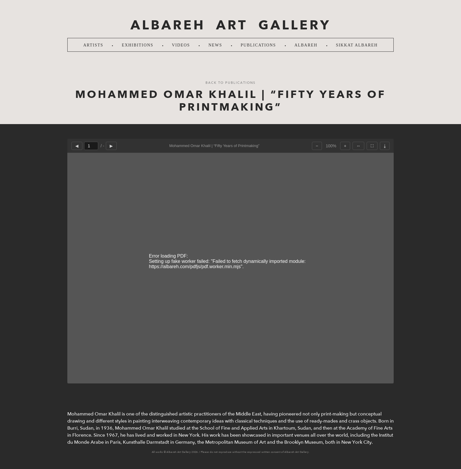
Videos (181, 45)
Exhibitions (137, 45)
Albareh (306, 45)
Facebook (451, 234)
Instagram (451, 218)
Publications (258, 45)
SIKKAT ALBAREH (357, 45)
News (215, 45)
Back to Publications (230, 83)
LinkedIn (451, 251)
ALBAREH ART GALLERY (231, 25)
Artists (93, 45)
